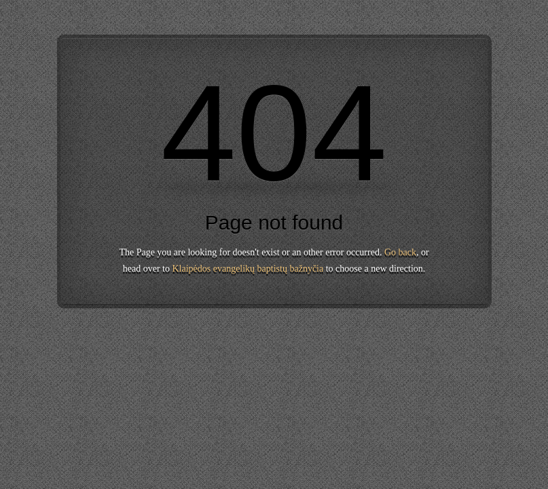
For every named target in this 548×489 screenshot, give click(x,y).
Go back (400, 252)
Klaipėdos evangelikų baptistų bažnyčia (247, 269)
